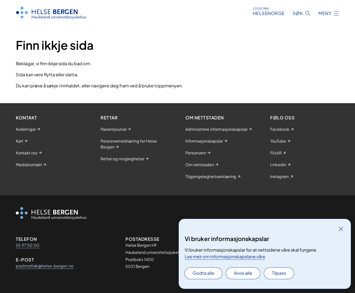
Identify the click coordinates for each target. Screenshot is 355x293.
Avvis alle (243, 273)
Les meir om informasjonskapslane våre (225, 256)
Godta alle (203, 273)
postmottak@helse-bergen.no (44, 265)
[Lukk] (341, 229)
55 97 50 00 (27, 245)
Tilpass (279, 273)
